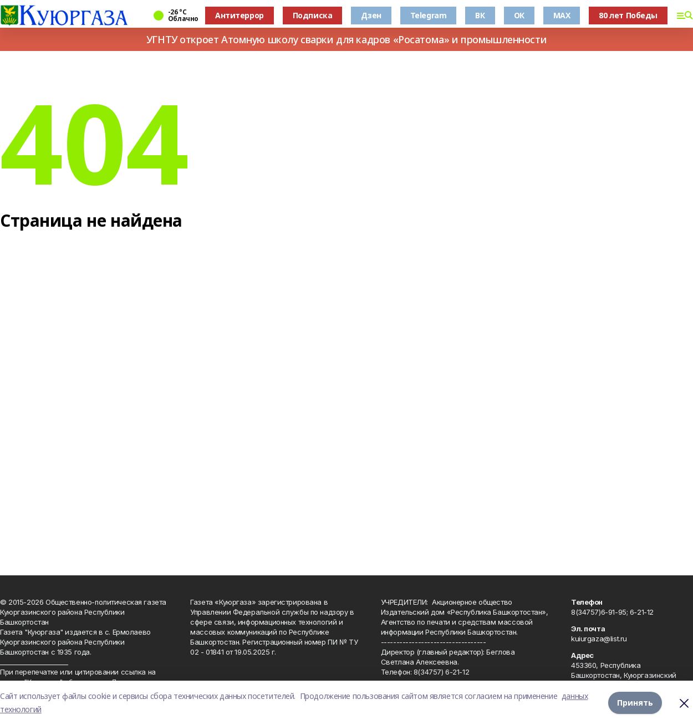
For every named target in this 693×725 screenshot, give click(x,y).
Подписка (313, 15)
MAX (561, 15)
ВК (480, 15)
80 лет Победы (628, 15)
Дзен (371, 15)
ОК (519, 15)
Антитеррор (239, 15)
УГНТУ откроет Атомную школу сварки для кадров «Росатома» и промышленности (346, 39)
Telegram (428, 15)
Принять (635, 702)
